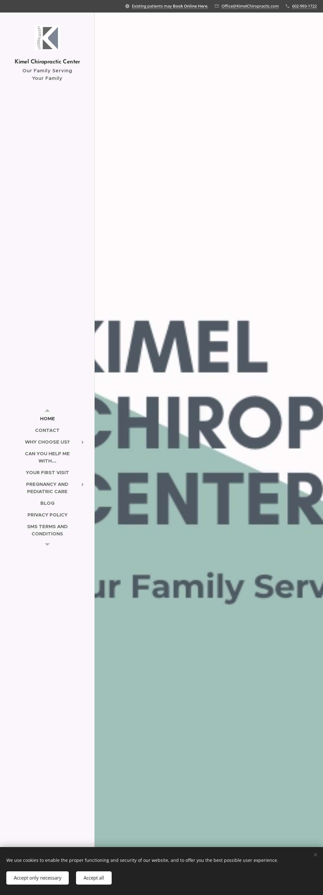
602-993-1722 (304, 6)
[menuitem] (47, 418)
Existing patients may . (170, 6)
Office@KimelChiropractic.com (250, 6)
